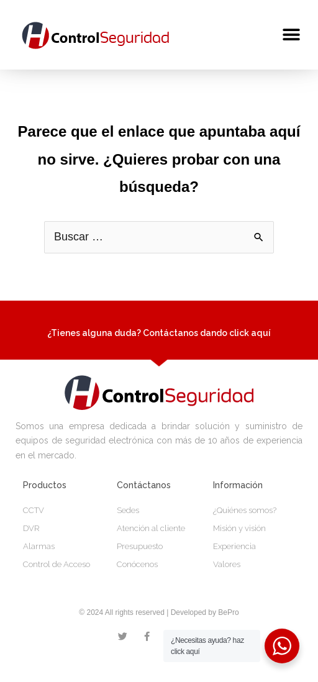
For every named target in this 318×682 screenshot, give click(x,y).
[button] (292, 34)
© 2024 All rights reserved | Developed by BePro (158, 628)
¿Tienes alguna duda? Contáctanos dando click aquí (159, 349)
